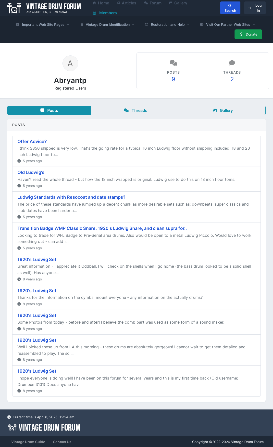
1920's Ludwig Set (36, 259)
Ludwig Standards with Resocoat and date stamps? (71, 197)
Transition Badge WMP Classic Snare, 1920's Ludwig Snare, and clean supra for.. (102, 228)
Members (105, 12)
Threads (135, 110)
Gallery (223, 110)
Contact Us (62, 442)
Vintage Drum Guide (28, 442)
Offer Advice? (32, 141)
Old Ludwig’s (30, 172)
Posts (49, 110)
